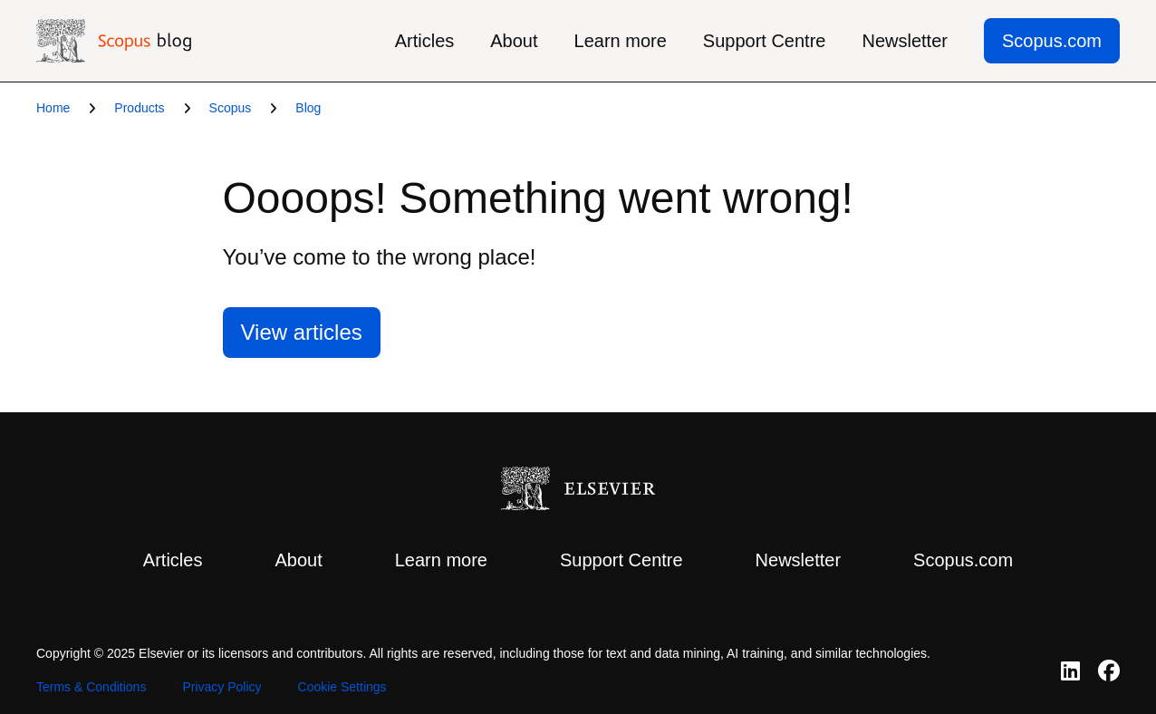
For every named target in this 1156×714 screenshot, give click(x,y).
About (513, 41)
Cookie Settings (342, 687)
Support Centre (764, 41)
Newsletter (904, 41)
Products (139, 108)
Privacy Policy (221, 687)
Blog (308, 108)
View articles (301, 332)
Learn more (620, 41)
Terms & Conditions (91, 687)
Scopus (230, 108)
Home (53, 108)
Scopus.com (1052, 41)
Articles (425, 41)
